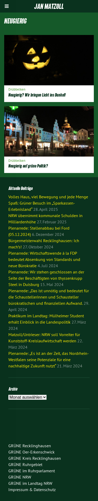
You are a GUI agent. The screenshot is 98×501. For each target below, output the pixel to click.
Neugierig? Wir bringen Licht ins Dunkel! (37, 94)
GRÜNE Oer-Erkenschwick (31, 452)
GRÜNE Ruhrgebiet (25, 464)
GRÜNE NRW (19, 477)
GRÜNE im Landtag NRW (30, 483)
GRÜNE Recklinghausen (29, 445)
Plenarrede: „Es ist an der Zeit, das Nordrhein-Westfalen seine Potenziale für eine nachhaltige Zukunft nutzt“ (48, 359)
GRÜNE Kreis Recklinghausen (34, 458)
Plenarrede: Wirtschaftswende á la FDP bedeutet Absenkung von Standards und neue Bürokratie (44, 259)
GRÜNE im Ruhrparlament (31, 470)
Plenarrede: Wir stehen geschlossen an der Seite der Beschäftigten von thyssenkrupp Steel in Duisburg (46, 278)
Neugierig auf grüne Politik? (28, 165)
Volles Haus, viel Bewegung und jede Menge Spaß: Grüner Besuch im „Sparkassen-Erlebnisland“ (48, 203)
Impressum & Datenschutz (32, 489)
